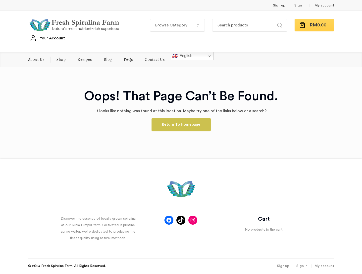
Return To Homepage (181, 124)
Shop (61, 59)
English (182, 56)
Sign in (300, 5)
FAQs (128, 59)
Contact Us (155, 59)
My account (324, 5)
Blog (108, 59)
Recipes (85, 59)
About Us (36, 59)
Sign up (279, 5)
